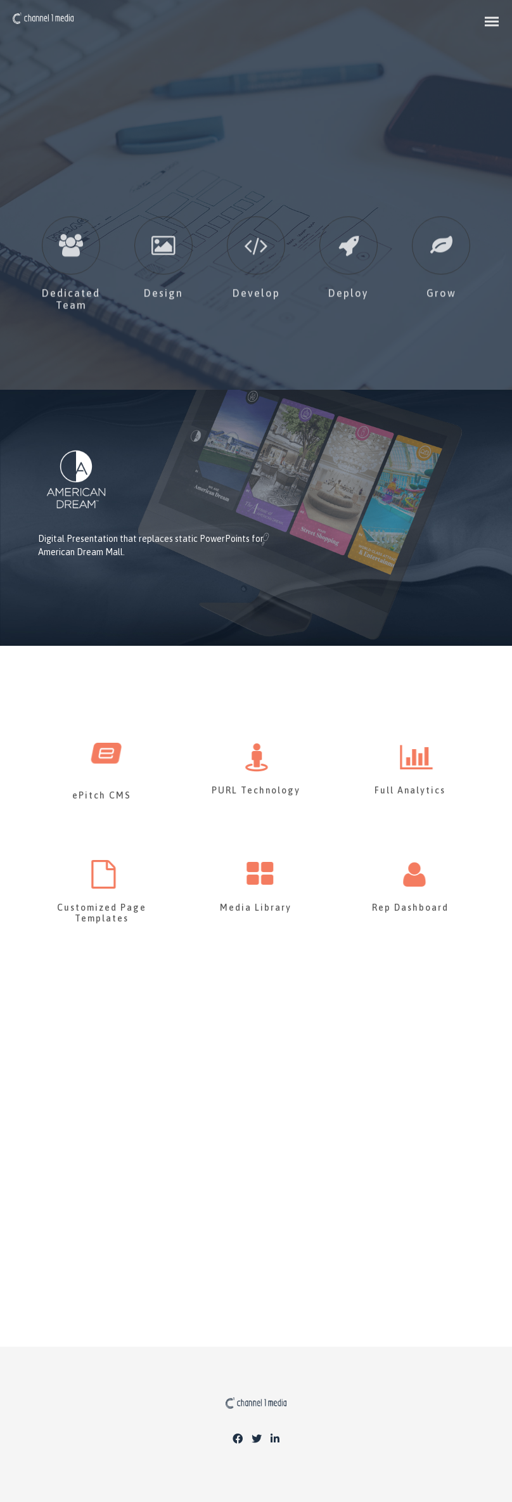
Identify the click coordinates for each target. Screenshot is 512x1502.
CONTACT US (256, 1220)
